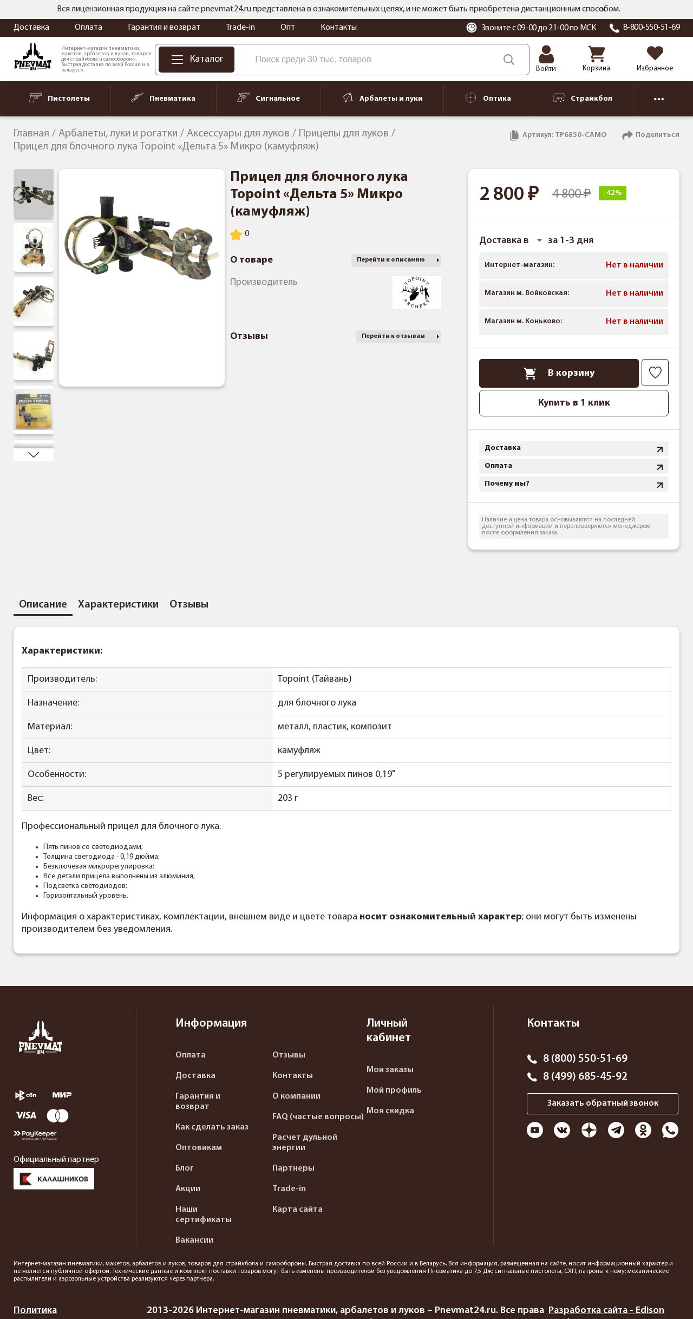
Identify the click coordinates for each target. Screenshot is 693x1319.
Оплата (88, 27)
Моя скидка (390, 1111)
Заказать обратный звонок (602, 1103)
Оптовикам (198, 1148)
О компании (296, 1096)
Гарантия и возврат (164, 27)
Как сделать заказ (212, 1127)
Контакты (339, 27)
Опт (287, 27)
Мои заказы (390, 1070)
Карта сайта (297, 1209)
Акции (187, 1189)
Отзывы (288, 1055)
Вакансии (194, 1240)
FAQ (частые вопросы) (318, 1117)
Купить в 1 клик (574, 403)
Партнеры (293, 1168)
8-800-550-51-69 (651, 27)
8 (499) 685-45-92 (585, 1077)
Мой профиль (394, 1090)
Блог (184, 1168)
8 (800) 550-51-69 (585, 1059)
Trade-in (240, 27)
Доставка (31, 27)
